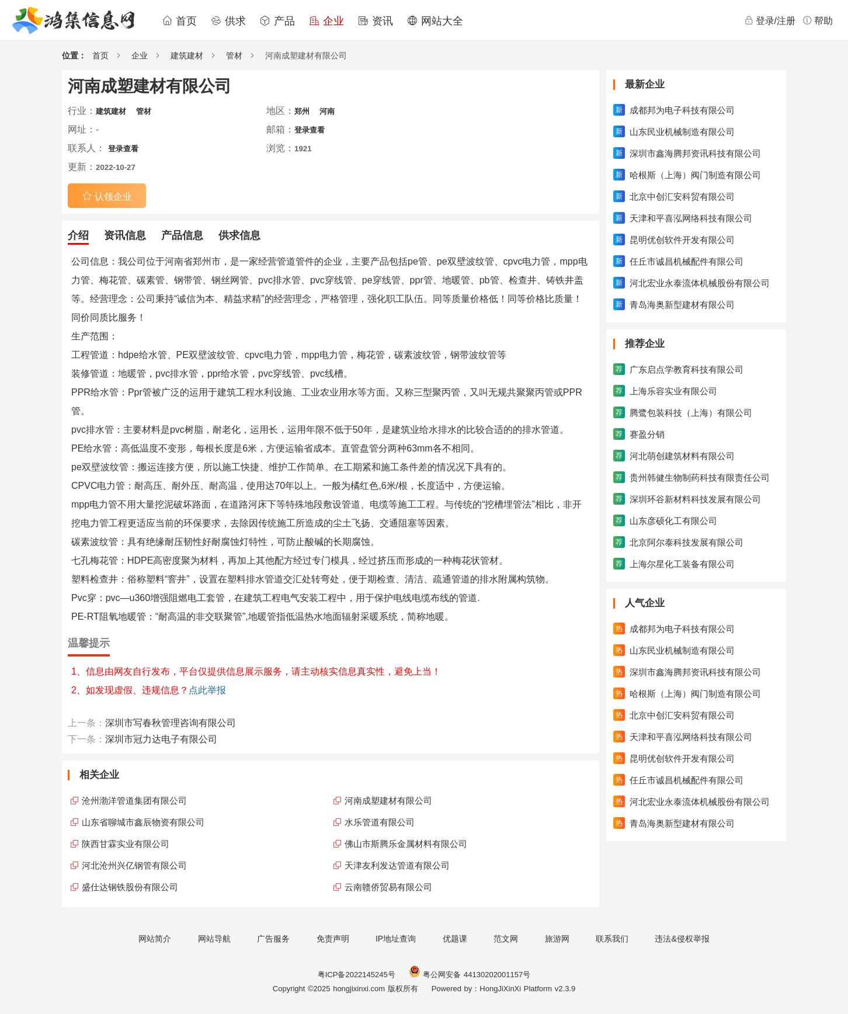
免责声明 (333, 938)
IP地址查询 (396, 938)
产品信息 (182, 235)
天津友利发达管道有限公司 (397, 865)
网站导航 (214, 938)
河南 (327, 111)
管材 (234, 55)
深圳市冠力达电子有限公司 (161, 739)
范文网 (505, 938)
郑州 (302, 111)
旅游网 (557, 938)
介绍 (78, 235)
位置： (74, 55)
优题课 (455, 938)
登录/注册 (769, 20)
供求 (228, 21)
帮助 (817, 20)
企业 (326, 21)
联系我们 (612, 938)
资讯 (375, 21)
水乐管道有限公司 (380, 822)
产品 (277, 21)
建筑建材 (187, 55)
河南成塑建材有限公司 (388, 800)
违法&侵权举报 (682, 938)
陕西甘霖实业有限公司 (125, 844)
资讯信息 (125, 235)
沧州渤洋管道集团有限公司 (134, 800)
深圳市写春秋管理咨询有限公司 (170, 723)
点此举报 (207, 690)
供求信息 (239, 235)
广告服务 (273, 938)
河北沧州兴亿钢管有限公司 (134, 865)
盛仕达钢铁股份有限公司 (130, 887)
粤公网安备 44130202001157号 (469, 974)
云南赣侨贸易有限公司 (388, 887)
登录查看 (309, 130)
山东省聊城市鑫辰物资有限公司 (143, 822)
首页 (179, 21)
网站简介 (154, 938)
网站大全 (435, 21)
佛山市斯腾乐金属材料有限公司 (406, 844)
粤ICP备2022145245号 (356, 974)
